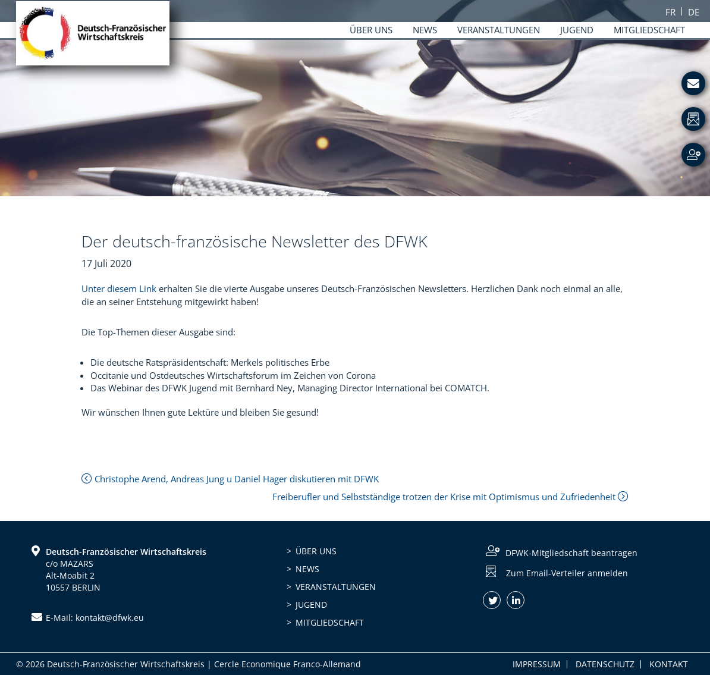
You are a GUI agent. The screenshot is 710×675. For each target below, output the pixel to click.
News (307, 568)
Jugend (311, 604)
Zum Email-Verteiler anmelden (567, 573)
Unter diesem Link (118, 288)
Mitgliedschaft (330, 622)
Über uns (316, 551)
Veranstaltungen (336, 586)
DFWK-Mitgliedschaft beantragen (571, 552)
